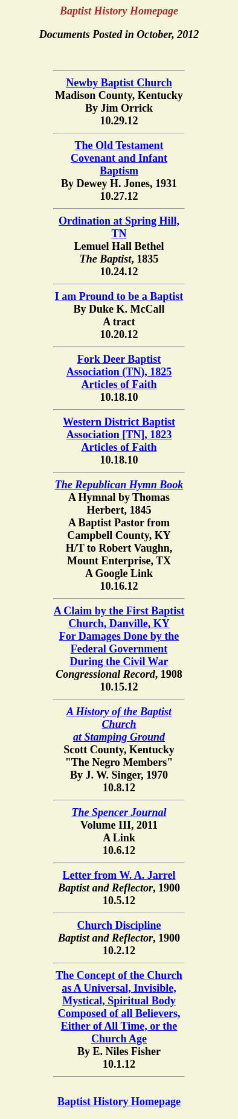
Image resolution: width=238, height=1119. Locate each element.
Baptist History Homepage (119, 1101)
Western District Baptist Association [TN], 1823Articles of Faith (119, 434)
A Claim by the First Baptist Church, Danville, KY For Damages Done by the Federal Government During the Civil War (119, 636)
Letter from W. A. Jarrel (119, 875)
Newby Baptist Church (119, 83)
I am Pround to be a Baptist (119, 296)
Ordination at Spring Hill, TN (119, 227)
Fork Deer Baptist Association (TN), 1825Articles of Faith (119, 372)
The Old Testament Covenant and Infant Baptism (119, 158)
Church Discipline (119, 925)
